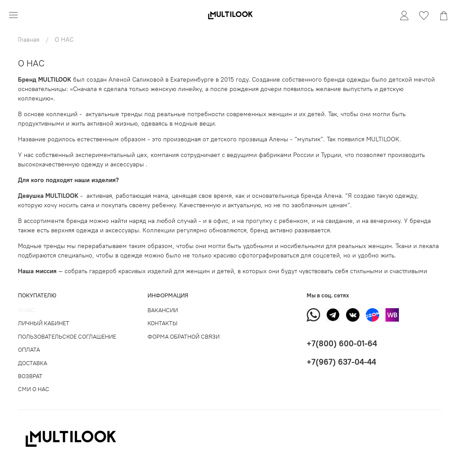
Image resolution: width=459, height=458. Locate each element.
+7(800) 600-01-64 (342, 343)
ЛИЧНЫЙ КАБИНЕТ (43, 323)
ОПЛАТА (29, 349)
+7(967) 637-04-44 (341, 362)
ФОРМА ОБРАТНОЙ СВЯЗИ (183, 336)
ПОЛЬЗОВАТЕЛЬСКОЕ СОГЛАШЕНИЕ (67, 336)
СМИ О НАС (33, 389)
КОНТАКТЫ (162, 323)
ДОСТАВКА (32, 363)
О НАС (26, 310)
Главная (28, 39)
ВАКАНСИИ (162, 310)
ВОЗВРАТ (30, 376)
